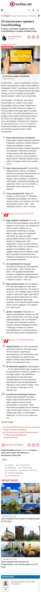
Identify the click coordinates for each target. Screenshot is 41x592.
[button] (33, 10)
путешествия (26, 468)
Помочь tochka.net (20, 16)
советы (11, 465)
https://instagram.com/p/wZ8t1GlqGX (17, 214)
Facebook (25, 450)
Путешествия (7, 47)
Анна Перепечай (14, 36)
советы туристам (29, 470)
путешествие (24, 465)
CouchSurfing (13, 476)
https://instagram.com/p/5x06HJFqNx (17, 340)
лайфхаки (12, 468)
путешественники (15, 473)
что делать (12, 470)
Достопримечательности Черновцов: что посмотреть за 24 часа (19, 564)
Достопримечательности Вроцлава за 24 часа (20, 520)
